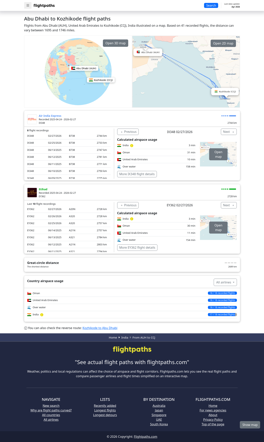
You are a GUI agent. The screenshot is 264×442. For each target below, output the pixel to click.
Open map (218, 154)
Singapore (159, 415)
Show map (250, 425)
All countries (51, 415)
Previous (128, 132)
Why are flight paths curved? (51, 410)
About (212, 415)
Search (211, 5)
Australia (159, 406)
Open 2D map (223, 43)
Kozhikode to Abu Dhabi (100, 328)
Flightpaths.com (145, 436)
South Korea (159, 424)
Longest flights (105, 410)
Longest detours (105, 415)
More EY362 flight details (137, 247)
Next (229, 132)
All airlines (224, 282)
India (124, 337)
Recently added (105, 406)
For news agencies (213, 410)
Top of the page (213, 424)
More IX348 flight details (137, 174)
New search (51, 406)
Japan (159, 410)
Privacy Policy (213, 419)
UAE (159, 419)
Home (113, 337)
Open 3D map (115, 43)
